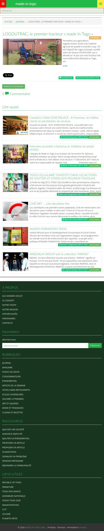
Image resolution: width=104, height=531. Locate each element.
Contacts (7, 322)
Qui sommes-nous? (12, 295)
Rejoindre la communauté (16, 465)
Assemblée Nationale (13, 496)
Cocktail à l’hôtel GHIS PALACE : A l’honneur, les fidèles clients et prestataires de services (64, 119)
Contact (82, 527)
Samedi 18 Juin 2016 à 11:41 (87, 78)
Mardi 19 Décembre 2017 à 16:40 (74, 166)
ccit (4, 509)
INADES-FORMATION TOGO (48, 228)
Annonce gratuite (12, 433)
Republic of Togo (11, 482)
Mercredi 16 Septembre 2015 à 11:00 (72, 194)
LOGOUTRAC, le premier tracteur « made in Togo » (48, 33)
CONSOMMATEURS (11, 376)
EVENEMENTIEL (9, 380)
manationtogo (10, 505)
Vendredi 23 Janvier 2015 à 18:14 (74, 137)
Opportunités (9, 313)
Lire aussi (10, 106)
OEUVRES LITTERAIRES (13, 398)
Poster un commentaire (13, 86)
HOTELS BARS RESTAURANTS (16, 389)
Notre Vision (9, 304)
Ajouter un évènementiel (16, 438)
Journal (6, 362)
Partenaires (8, 318)
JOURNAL (20, 21)
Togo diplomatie (11, 491)
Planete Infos (9, 518)
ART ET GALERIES (10, 403)
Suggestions (9, 451)
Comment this (66, 78)
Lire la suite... (94, 137)
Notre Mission (10, 309)
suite (65, 65)
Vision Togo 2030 (11, 500)
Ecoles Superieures (12, 394)
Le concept (8, 300)
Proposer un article (13, 442)
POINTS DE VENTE (11, 371)
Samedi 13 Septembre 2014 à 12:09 (73, 245)
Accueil (8, 21)
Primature (8, 487)
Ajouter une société (13, 429)
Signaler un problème (14, 456)
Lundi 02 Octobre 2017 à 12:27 (74, 270)
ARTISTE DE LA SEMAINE (13, 385)
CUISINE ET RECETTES (12, 412)
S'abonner (95, 345)
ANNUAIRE (7, 367)
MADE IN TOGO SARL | (36, 527)
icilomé (6, 514)
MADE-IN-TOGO (26, 4)
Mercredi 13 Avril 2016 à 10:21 (75, 220)
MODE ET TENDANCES (12, 407)
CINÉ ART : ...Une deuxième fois (49, 203)
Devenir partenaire (12, 460)
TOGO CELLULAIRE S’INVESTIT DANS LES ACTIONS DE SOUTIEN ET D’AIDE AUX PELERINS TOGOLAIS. (63, 176)
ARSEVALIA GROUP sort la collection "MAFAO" (59, 254)
